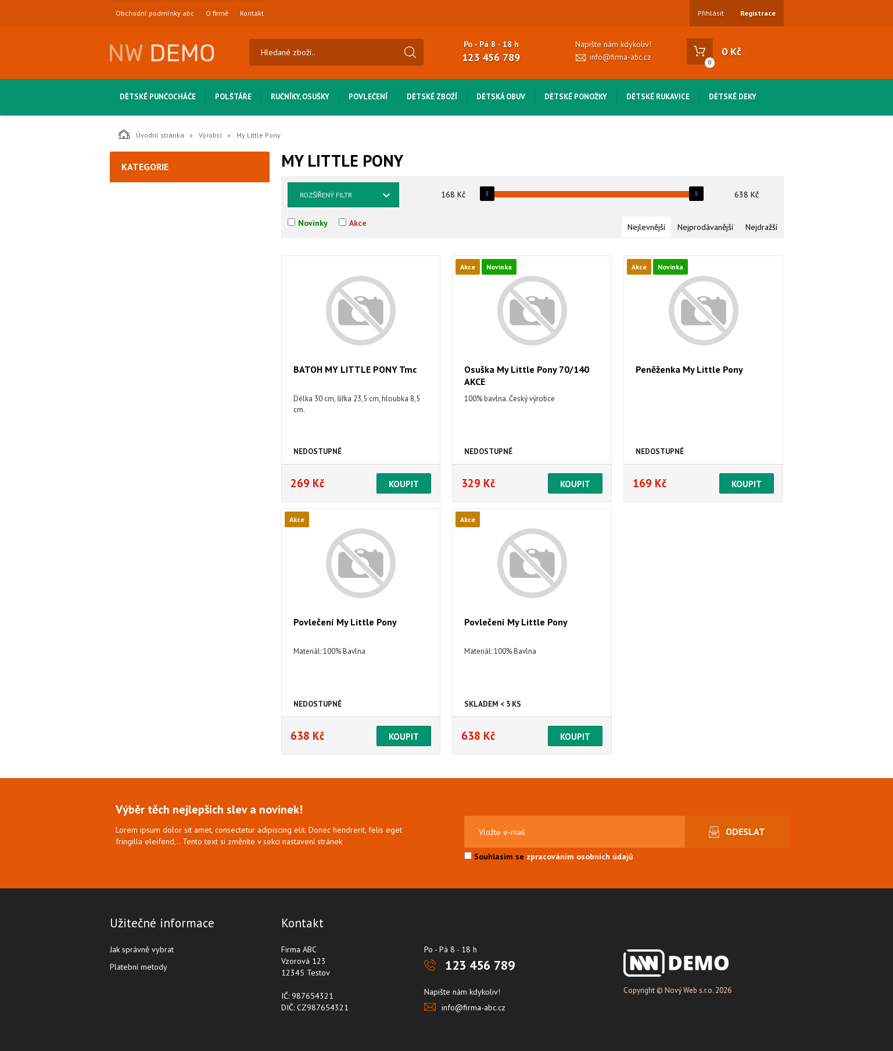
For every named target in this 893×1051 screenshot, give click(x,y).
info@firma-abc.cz (620, 57)
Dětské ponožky (575, 97)
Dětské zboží (432, 97)
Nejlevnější (646, 227)
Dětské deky (732, 97)
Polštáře (233, 97)
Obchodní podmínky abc (155, 13)
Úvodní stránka (151, 134)
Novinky (313, 223)
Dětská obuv (500, 97)
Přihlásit (711, 13)
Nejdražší (761, 227)
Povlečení (368, 97)
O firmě (217, 13)
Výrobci (210, 135)
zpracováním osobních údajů (579, 856)
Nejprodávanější (705, 227)
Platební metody (138, 967)
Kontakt (252, 13)
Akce (358, 223)
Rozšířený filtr (326, 194)
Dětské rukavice (658, 97)
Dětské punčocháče (158, 97)
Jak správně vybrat (142, 949)
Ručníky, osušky (300, 97)
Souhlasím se (548, 856)
